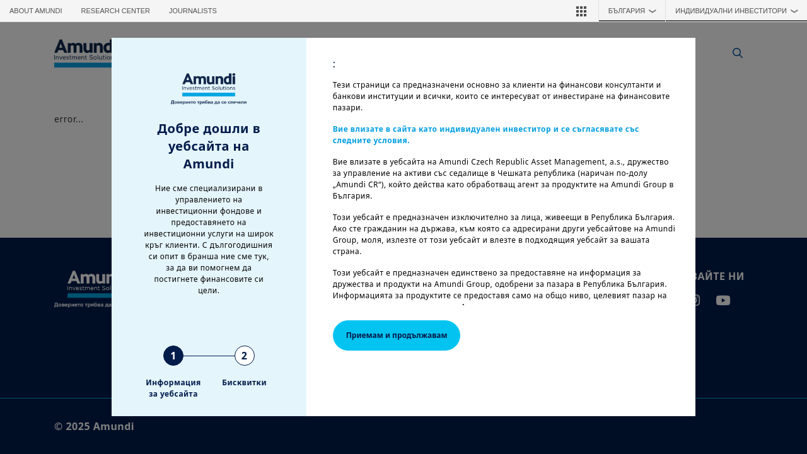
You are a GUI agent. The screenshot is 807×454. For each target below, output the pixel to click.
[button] (581, 10)
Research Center (115, 11)
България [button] (635, 11)
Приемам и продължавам (397, 335)
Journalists (193, 11)
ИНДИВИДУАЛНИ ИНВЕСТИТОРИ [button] (739, 11)
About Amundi (35, 11)
